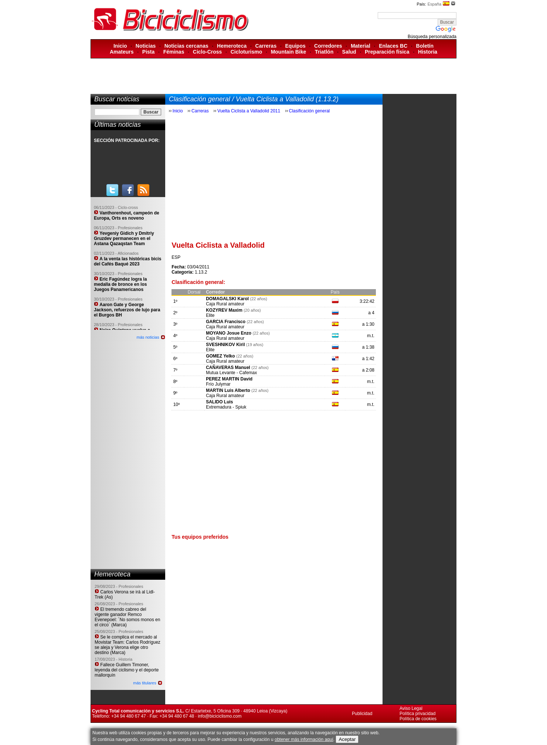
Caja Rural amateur (225, 304)
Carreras (266, 46)
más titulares (144, 683)
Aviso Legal (411, 708)
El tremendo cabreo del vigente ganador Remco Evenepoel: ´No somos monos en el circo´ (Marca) (127, 617)
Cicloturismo (246, 52)
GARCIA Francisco (225, 321)
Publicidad (362, 713)
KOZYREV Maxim (224, 310)
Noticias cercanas (186, 46)
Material (360, 46)
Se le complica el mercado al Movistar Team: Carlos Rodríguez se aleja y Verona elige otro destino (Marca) (127, 644)
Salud (349, 52)
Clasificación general (309, 111)
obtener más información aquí (304, 739)
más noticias (148, 337)
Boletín (425, 46)
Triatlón (324, 52)
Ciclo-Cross (207, 52)
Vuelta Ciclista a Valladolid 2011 (248, 111)
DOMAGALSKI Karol (227, 298)
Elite (210, 315)
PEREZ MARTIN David (229, 379)
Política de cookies (418, 718)
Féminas (173, 52)
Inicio (120, 46)
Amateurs (122, 52)
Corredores (328, 46)
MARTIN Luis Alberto (228, 390)
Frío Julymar (218, 384)
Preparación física (387, 52)
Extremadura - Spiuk (226, 407)
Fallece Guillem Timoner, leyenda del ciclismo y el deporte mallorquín (127, 670)
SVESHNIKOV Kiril (225, 344)
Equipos (295, 46)
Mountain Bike (288, 52)
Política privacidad (417, 713)
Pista (148, 52)
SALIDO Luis (219, 401)
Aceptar (347, 739)
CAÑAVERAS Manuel (228, 367)
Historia (427, 52)
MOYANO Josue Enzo (228, 333)
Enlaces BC (393, 46)
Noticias (146, 46)
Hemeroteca (232, 46)
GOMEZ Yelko (220, 356)
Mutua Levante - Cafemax (231, 372)
